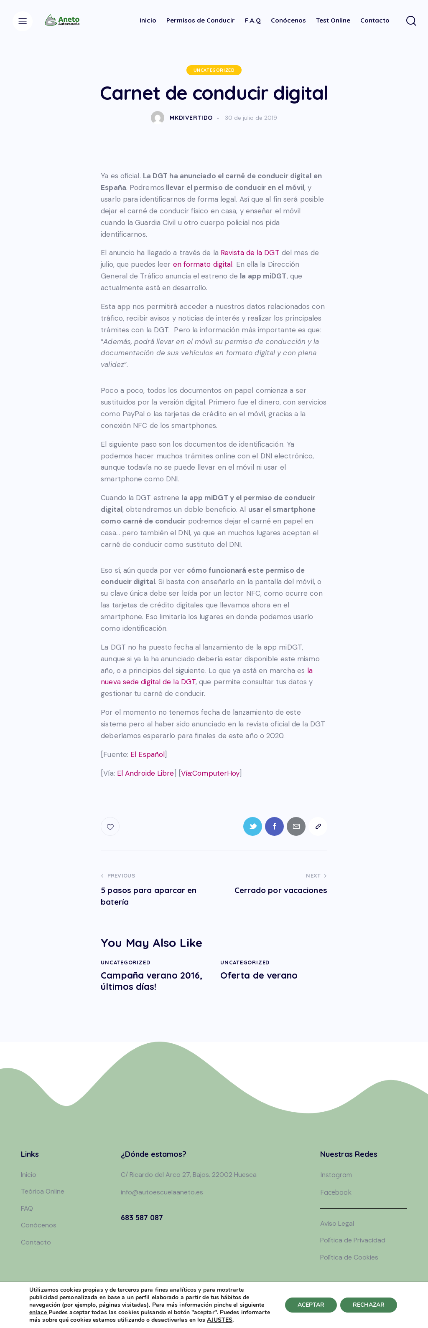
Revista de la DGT (250, 252)
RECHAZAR (369, 1305)
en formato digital (203, 264)
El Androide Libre (145, 773)
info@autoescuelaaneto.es (162, 1192)
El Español (147, 754)
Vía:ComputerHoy (210, 773)
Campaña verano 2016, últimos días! (151, 981)
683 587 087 (142, 1217)
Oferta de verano (259, 975)
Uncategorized (214, 70)
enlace (38, 1312)
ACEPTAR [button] (311, 1305)
